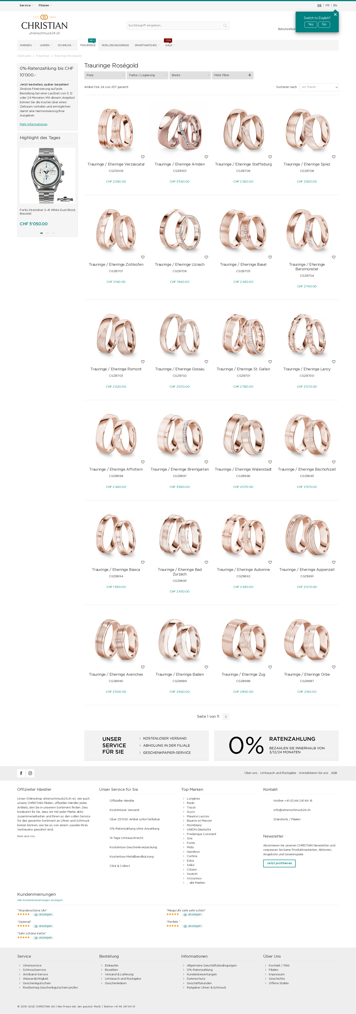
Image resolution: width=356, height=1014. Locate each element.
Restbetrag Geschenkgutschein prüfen (50, 987)
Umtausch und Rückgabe (278, 773)
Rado (190, 803)
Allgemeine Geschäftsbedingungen (212, 965)
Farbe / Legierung (148, 75)
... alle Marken (196, 882)
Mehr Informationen (33, 124)
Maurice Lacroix (198, 816)
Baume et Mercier (199, 820)
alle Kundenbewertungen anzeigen (40, 900)
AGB (334, 773)
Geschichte (277, 978)
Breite (191, 75)
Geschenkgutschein (37, 983)
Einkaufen (112, 965)
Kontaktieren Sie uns (313, 773)
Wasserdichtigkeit (35, 978)
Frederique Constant (201, 834)
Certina (192, 856)
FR (327, 5)
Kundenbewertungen (202, 974)
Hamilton (193, 852)
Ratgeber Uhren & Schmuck (206, 987)
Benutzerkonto (288, 29)
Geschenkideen (115, 983)
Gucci (191, 812)
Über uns (251, 773)
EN (335, 5)
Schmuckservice (34, 970)
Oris (189, 838)
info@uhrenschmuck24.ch (292, 810)
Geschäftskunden (199, 983)
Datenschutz (196, 978)
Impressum (277, 974)
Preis (106, 75)
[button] (41, 233)
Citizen (192, 869)
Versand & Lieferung (119, 974)
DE (319, 5)
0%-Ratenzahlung (200, 970)
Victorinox (194, 878)
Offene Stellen (279, 983)
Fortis (191, 843)
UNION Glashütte (199, 829)
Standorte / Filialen (287, 819)
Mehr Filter (221, 75)
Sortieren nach (286, 87)
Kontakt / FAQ (279, 965)
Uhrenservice (32, 965)
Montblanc (194, 825)
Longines (193, 798)
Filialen (273, 970)
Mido (190, 847)
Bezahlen (111, 970)
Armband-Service (35, 974)
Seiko (190, 865)
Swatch (192, 874)
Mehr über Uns (26, 836)
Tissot (191, 807)
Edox (190, 860)
